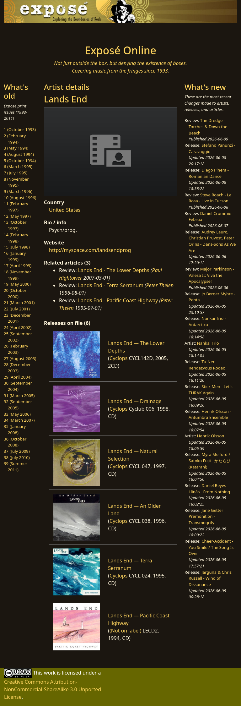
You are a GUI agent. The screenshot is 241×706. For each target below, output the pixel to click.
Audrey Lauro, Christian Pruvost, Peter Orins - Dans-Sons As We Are (212, 241)
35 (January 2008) (15, 429)
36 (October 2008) (15, 442)
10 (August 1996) (20, 197)
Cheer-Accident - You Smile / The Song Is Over (211, 547)
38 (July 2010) (17, 457)
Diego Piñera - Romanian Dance (209, 173)
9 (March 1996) (18, 191)
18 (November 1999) (17, 275)
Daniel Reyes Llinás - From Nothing (209, 489)
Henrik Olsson (210, 436)
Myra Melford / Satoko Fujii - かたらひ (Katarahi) (210, 460)
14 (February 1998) (16, 238)
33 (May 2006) (17, 414)
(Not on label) (125, 630)
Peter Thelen (160, 285)
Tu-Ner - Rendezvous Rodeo (207, 365)
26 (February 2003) (16, 349)
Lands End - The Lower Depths (113, 270)
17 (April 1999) (17, 265)
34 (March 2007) (19, 420)
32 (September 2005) (18, 405)
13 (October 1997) (15, 225)
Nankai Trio (208, 343)
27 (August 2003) (20, 358)
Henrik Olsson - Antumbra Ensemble (210, 414)
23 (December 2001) (17, 318)
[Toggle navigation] (24, 32)
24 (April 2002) (17, 327)
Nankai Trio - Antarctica (207, 321)
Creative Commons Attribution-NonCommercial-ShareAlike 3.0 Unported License (52, 689)
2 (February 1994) (15, 139)
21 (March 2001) (19, 302)
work (50, 672)
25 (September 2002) (18, 337)
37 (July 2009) (17, 451)
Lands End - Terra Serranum (110, 285)
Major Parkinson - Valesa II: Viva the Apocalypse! (211, 275)
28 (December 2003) (17, 368)
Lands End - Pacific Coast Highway (118, 300)
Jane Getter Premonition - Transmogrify (206, 516)
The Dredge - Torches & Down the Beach (208, 126)
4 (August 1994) (19, 154)
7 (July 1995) (15, 173)
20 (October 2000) (15, 293)
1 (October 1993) (20, 129)
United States (65, 209)
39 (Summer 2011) (15, 467)
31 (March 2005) (19, 395)
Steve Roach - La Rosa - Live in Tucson (210, 198)
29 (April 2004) (17, 377)
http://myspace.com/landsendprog (90, 250)
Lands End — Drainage (135, 401)
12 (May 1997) (17, 216)
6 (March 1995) (18, 166)
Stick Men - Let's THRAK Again (211, 390)
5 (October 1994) (20, 160)
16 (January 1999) (15, 256)
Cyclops (118, 358)
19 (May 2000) (17, 284)
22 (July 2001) (17, 309)
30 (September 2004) (18, 386)
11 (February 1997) (16, 207)
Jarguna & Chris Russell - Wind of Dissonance (210, 578)
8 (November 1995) (16, 182)
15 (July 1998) (17, 247)
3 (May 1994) (16, 148)
